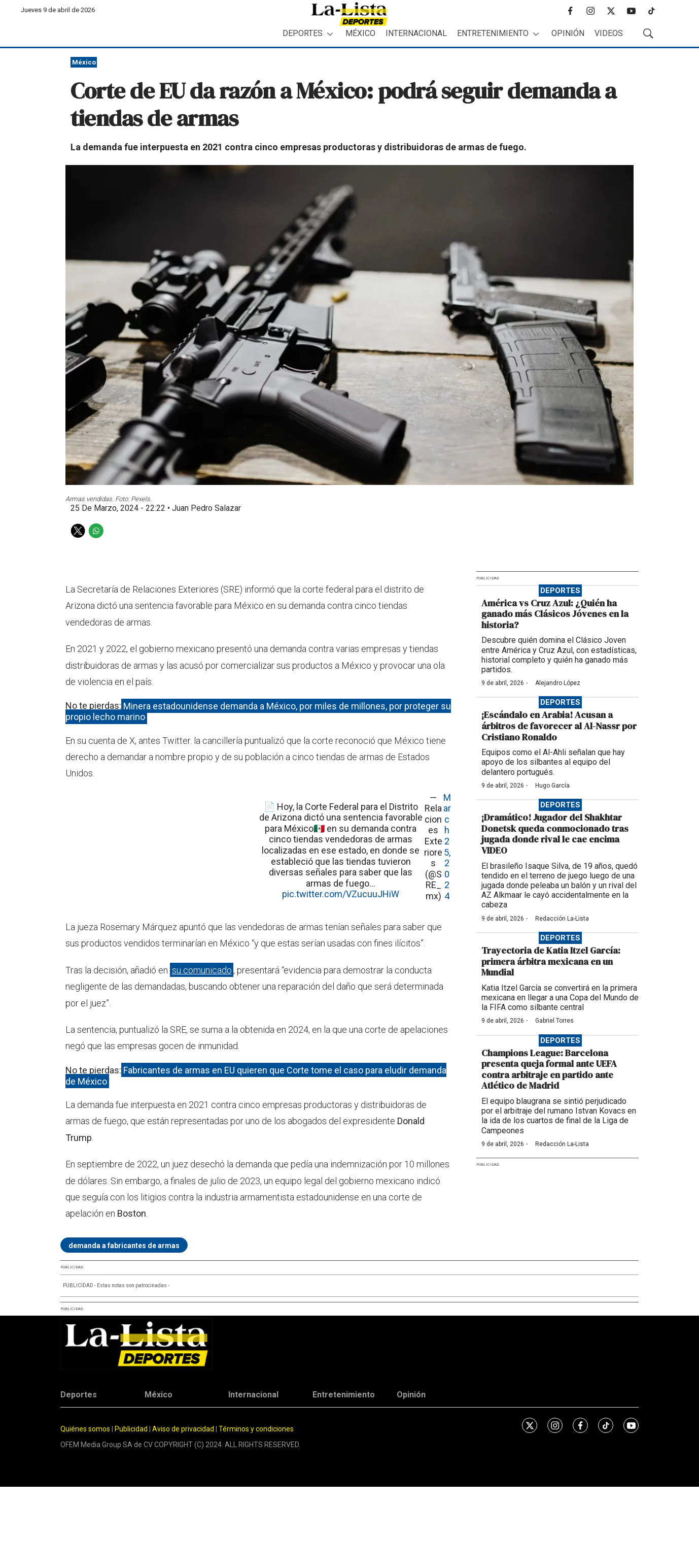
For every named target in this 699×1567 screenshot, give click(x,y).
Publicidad (132, 1429)
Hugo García (552, 785)
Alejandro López (557, 683)
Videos (609, 33)
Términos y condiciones (256, 1429)
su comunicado (202, 970)
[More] (330, 34)
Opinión (567, 33)
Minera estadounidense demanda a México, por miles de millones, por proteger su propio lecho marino (258, 711)
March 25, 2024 (447, 846)
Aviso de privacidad (183, 1429)
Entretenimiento (493, 33)
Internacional (416, 33)
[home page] (349, 14)
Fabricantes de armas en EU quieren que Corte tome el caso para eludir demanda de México (255, 1076)
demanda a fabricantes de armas (124, 1246)
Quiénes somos (85, 1429)
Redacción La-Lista (562, 918)
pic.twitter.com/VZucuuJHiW (340, 894)
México (360, 33)
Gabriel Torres (554, 1020)
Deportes (303, 33)
